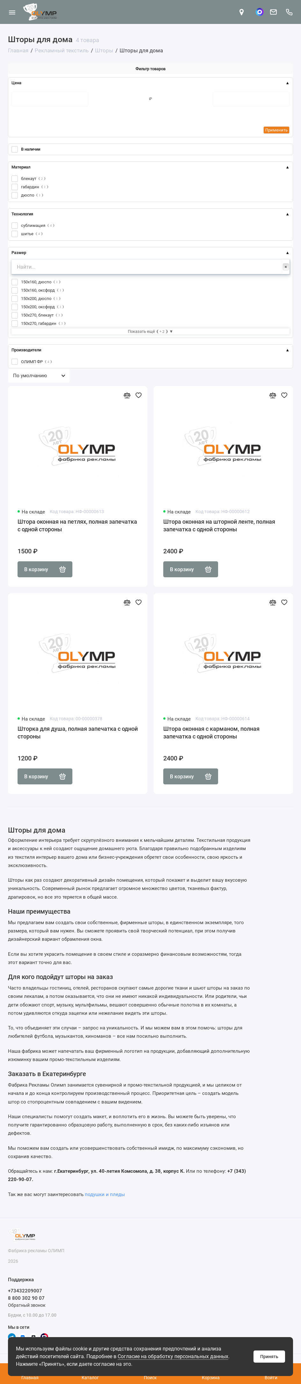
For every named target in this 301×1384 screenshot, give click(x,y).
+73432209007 (25, 1291)
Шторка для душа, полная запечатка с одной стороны (78, 732)
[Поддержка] (289, 12)
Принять (269, 1356)
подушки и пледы (105, 1194)
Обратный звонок (27, 1305)
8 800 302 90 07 (26, 1298)
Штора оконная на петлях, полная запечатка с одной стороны (77, 525)
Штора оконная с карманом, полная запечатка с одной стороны (211, 732)
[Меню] (12, 12)
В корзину (45, 569)
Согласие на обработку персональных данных (173, 1356)
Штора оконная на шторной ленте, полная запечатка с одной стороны (219, 525)
